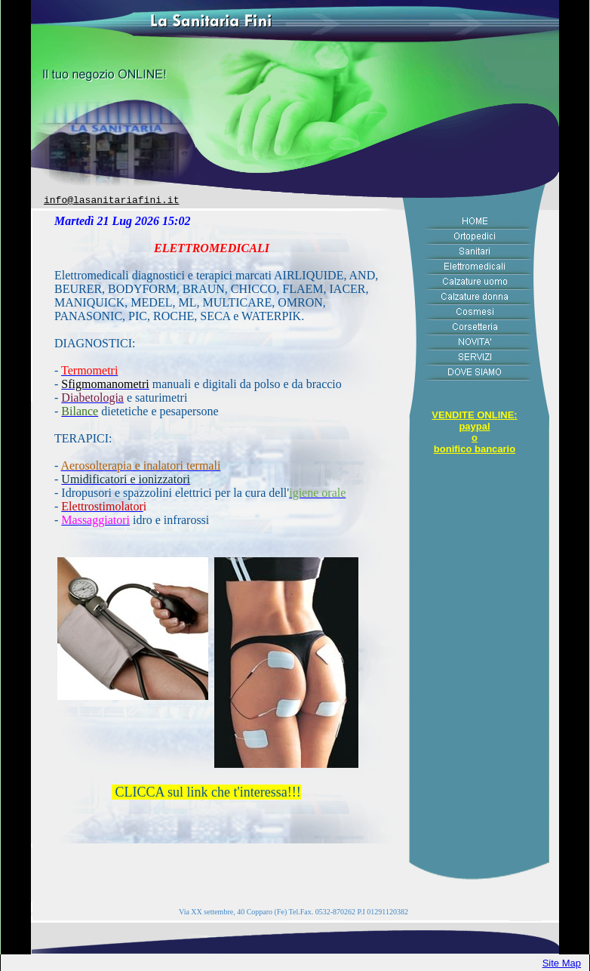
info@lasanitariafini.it (111, 200)
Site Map (561, 963)
